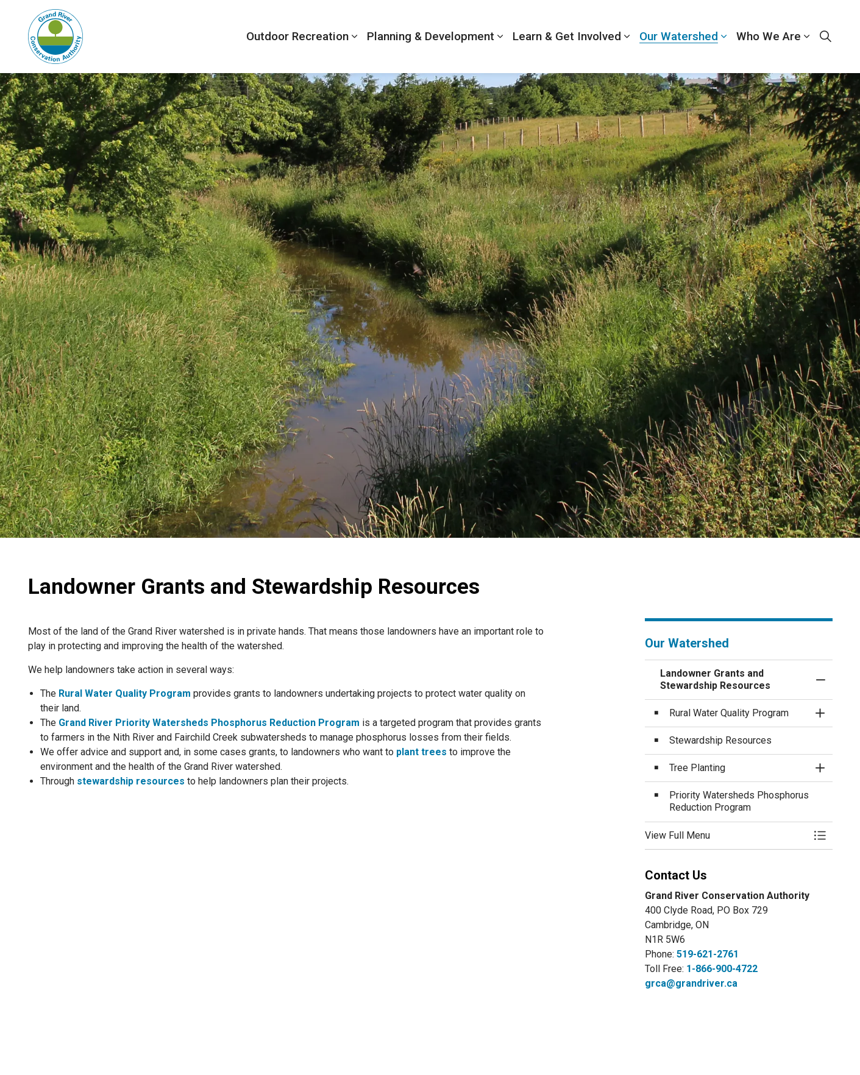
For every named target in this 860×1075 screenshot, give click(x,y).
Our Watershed (678, 36)
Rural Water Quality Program (125, 693)
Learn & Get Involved (567, 36)
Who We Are (768, 36)
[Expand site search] (826, 36)
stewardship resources (131, 781)
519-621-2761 (708, 954)
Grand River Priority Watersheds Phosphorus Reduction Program (209, 722)
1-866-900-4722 (722, 969)
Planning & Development (430, 36)
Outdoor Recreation (297, 36)
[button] (726, 835)
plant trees (421, 752)
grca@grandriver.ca (691, 983)
